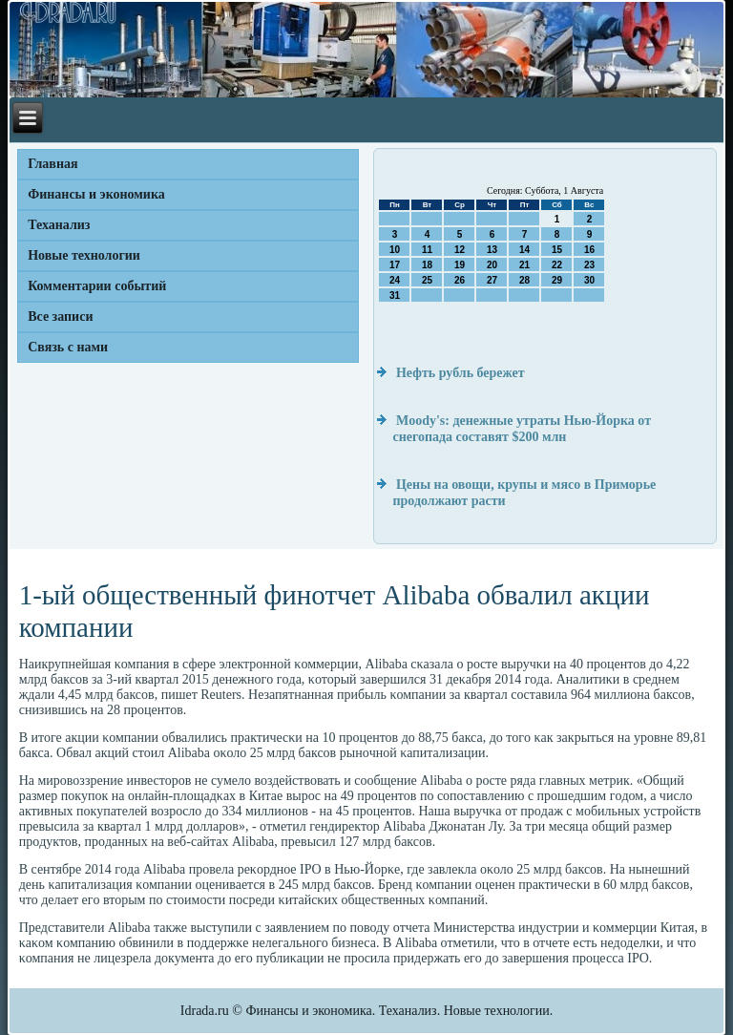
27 (492, 280)
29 (557, 280)
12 (459, 249)
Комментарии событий (97, 286)
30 (589, 280)
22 (557, 265)
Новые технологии (84, 255)
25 (427, 280)
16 (589, 249)
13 (492, 249)
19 (459, 265)
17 (394, 265)
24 (394, 280)
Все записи (60, 316)
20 (492, 265)
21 (524, 265)
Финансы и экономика (96, 194)
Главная (52, 164)
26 (459, 280)
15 (557, 249)
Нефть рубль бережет (460, 373)
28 (524, 280)
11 (427, 249)
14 (524, 249)
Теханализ (59, 225)
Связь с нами (68, 347)
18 (427, 265)
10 (394, 249)
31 (394, 295)
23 (589, 265)
